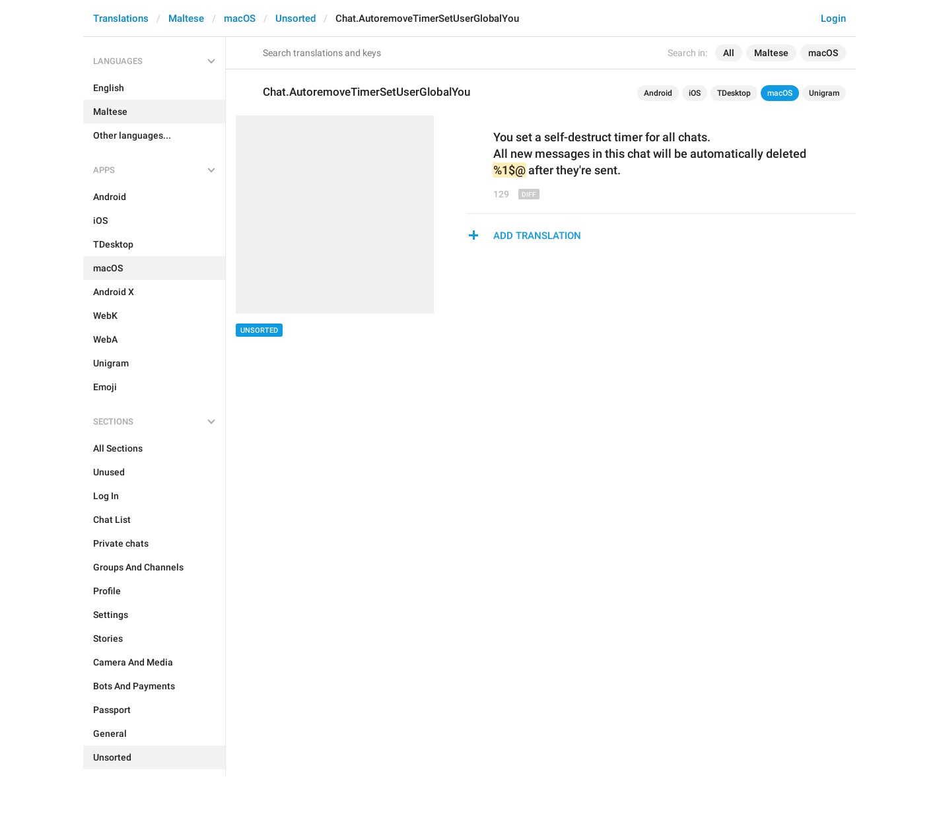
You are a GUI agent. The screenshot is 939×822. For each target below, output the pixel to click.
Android (658, 93)
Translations (121, 18)
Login (833, 18)
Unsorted (295, 18)
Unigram (824, 93)
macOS (240, 18)
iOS (695, 93)
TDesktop (734, 93)
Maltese (186, 18)
